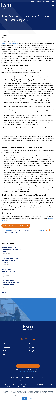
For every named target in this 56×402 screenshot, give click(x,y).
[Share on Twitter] (53, 230)
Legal (41, 377)
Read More (4, 292)
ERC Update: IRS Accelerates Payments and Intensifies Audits (11, 282)
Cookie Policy (34, 377)
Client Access (46, 1)
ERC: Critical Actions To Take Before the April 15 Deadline (10, 260)
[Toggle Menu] (53, 4)
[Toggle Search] (47, 4)
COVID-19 (26, 230)
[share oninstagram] (26, 339)
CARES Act (13, 230)
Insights (3, 9)
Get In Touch (28, 333)
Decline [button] (31, 398)
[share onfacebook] (30, 339)
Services (6, 347)
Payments (38, 1)
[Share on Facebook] (50, 230)
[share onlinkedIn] (22, 339)
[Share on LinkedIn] (47, 230)
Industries (7, 351)
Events (32, 1)
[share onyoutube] (34, 339)
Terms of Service (30, 371)
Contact (53, 1)
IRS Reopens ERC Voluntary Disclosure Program (9, 271)
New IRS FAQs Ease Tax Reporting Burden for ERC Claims (11, 249)
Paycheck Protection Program (9, 43)
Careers (32, 347)
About (5, 344)
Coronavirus (20, 230)
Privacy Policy (7, 393)
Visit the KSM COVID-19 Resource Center (16, 225)
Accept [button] (25, 398)
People (32, 351)
